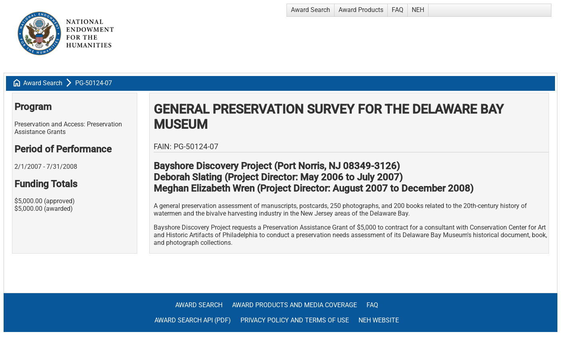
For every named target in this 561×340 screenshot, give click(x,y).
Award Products (361, 10)
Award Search (310, 10)
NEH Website (379, 320)
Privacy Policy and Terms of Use (294, 320)
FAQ (397, 10)
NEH (418, 10)
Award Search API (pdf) (192, 320)
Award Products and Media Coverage (294, 305)
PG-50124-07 (93, 83)
